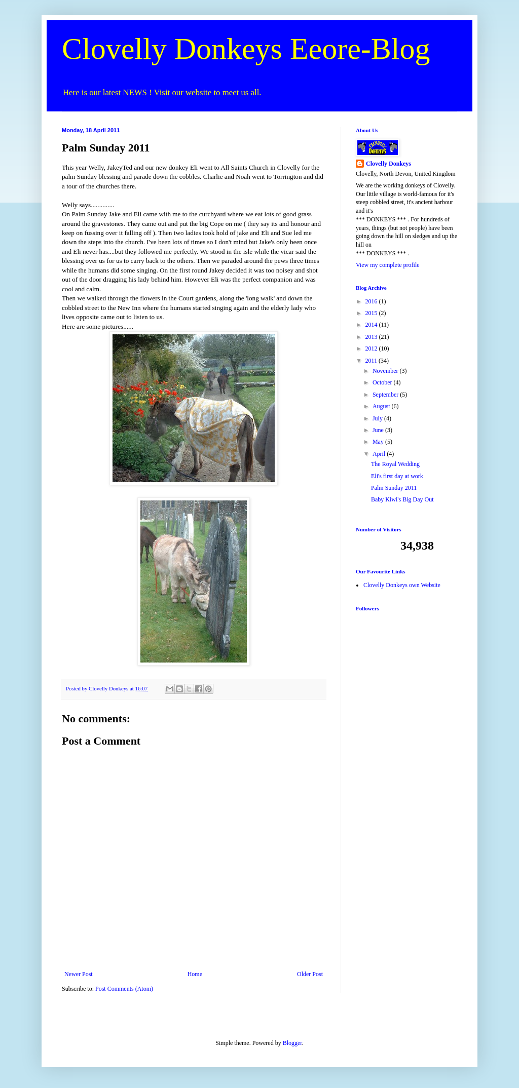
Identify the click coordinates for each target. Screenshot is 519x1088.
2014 (372, 324)
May (379, 441)
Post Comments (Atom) (124, 988)
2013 (372, 336)
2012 (372, 348)
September (386, 394)
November (386, 370)
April (380, 453)
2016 (372, 301)
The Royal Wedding (395, 464)
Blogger (292, 1042)
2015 (372, 313)
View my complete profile (388, 264)
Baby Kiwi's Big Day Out (402, 499)
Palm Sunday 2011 (394, 487)
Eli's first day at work (397, 476)
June (379, 430)
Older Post (310, 974)
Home (195, 974)
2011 (372, 360)
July (378, 418)
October (383, 382)
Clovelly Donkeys (388, 163)
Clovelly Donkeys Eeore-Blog (246, 48)
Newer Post (78, 974)
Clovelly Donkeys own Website (401, 585)
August (382, 406)
